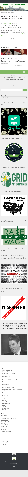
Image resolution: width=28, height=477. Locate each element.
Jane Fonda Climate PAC (6, 424)
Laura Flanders (4, 439)
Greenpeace (5, 382)
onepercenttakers (6, 23)
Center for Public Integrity (8, 370)
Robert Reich (4, 444)
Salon (3, 405)
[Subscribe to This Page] (22, 72)
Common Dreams (6, 371)
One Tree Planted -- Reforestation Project (11, 138)
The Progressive (6, 398)
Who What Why (6, 409)
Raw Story (3, 429)
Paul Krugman (4, 441)
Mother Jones (5, 395)
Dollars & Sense (6, 376)
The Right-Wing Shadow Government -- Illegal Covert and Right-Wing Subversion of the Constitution (12, 290)
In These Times (6, 392)
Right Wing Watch (6, 403)
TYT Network (5, 408)
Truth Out (4, 406)
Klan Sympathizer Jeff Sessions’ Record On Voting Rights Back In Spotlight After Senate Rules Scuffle (19, 60)
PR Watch (4, 401)
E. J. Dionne (3, 438)
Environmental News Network (9, 379)
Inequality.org (5, 386)
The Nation (5, 397)
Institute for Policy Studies (8, 387)
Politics (12, 12)
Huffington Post (6, 384)
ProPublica (5, 400)
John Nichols (4, 442)
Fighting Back (5, 12)
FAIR (3, 381)
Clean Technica (4, 420)
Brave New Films (5, 415)
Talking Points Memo (6, 431)
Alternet (4, 367)
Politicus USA (4, 428)
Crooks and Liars (5, 421)
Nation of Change (5, 426)
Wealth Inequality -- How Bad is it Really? (11, 191)
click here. (12, 330)
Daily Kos (3, 423)
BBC (3, 368)
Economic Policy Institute (8, 378)
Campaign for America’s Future (8, 417)
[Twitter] (24, 72)
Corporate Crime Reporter (8, 373)
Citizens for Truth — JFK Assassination (10, 418)
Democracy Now (6, 375)
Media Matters (5, 394)
